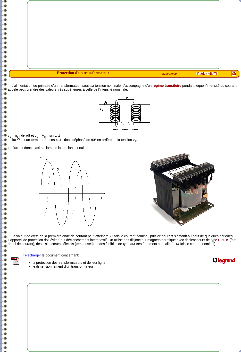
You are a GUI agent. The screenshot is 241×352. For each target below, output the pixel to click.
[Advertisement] (124, 34)
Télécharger (32, 255)
